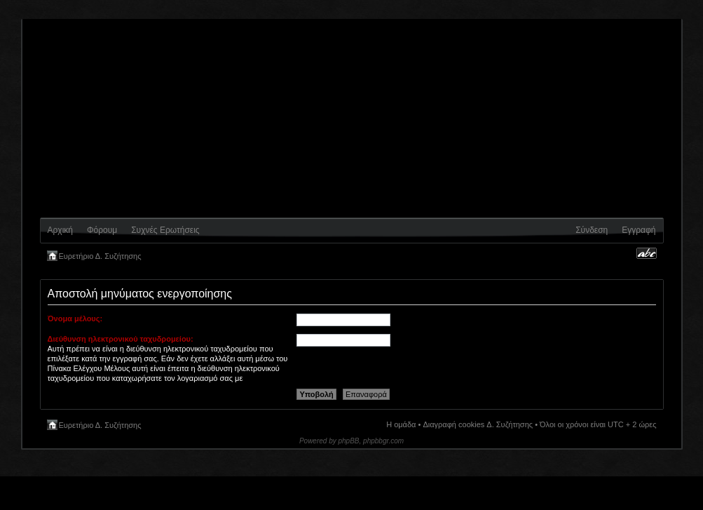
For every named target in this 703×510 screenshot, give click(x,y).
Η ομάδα (401, 424)
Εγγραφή (638, 230)
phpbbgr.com (383, 441)
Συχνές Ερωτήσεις (165, 230)
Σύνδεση (591, 230)
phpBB (349, 441)
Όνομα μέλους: (75, 318)
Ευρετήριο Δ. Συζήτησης (100, 256)
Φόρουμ (102, 230)
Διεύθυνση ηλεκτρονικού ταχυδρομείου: (120, 339)
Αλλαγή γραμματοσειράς (646, 253)
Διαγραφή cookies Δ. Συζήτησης (478, 424)
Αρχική (60, 230)
